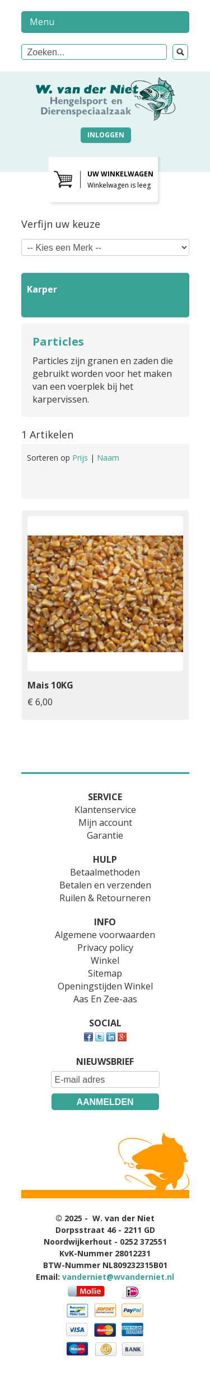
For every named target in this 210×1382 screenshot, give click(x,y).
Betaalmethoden (105, 872)
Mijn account (105, 822)
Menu (42, 22)
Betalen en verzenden (105, 885)
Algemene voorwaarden (105, 935)
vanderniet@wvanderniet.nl (118, 1276)
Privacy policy (105, 947)
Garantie (105, 835)
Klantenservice (105, 810)
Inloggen (105, 135)
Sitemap (105, 973)
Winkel (105, 960)
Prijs (81, 457)
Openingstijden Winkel (105, 986)
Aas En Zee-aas (105, 999)
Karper (42, 289)
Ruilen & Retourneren (105, 898)
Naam (108, 457)
